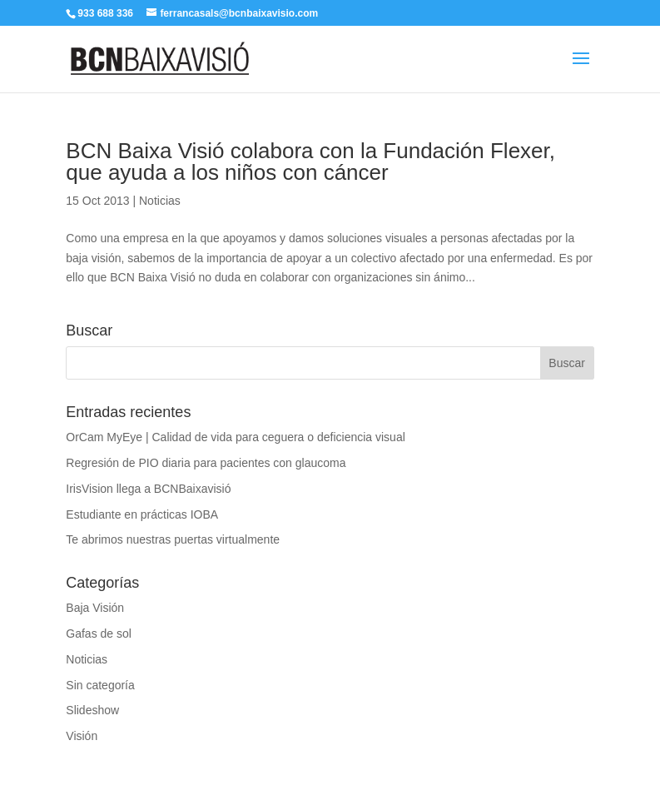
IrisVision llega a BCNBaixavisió (148, 488)
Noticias (160, 200)
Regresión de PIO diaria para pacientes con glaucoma (205, 463)
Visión (81, 736)
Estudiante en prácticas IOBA (142, 514)
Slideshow (92, 710)
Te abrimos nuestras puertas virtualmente (173, 539)
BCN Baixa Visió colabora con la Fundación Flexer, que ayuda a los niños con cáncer (310, 161)
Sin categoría (100, 685)
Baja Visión (95, 607)
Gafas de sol (99, 633)
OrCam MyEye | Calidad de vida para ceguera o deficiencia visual (235, 437)
